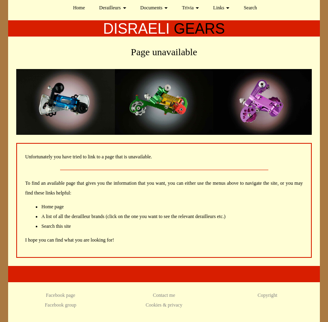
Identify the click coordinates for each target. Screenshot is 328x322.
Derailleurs (112, 8)
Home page (52, 207)
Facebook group (60, 305)
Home (79, 8)
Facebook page (60, 295)
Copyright (267, 295)
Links (221, 8)
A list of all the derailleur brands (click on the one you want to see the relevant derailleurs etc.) (133, 216)
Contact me (164, 295)
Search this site (56, 226)
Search (250, 8)
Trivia (190, 8)
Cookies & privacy (164, 305)
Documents (154, 8)
